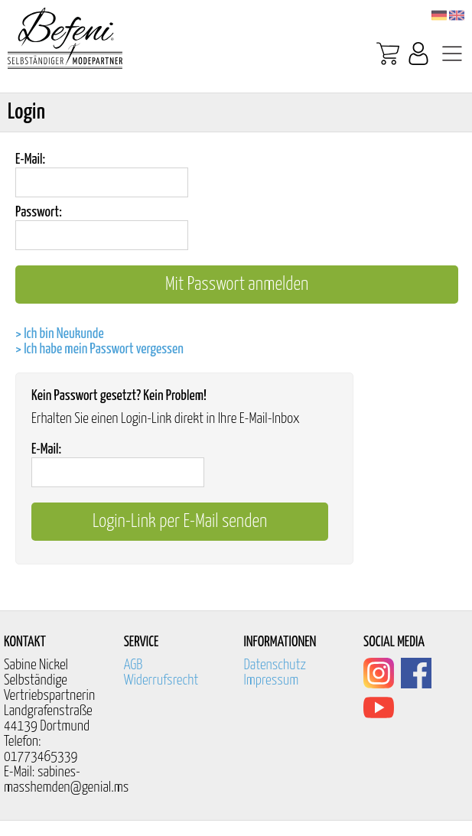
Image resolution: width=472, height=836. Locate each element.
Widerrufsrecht (161, 680)
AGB (133, 665)
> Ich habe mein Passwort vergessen (99, 349)
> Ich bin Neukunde (59, 334)
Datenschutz (274, 665)
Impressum (270, 680)
